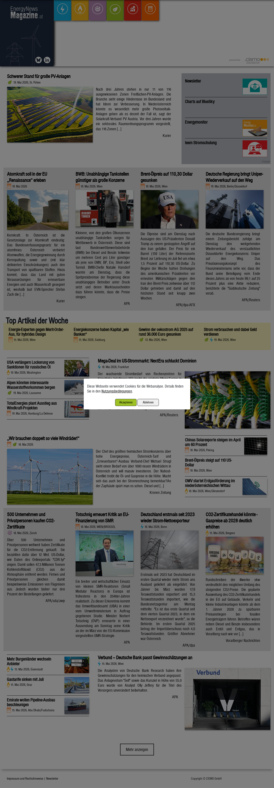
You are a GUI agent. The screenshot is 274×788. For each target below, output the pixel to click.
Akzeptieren (126, 402)
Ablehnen (148, 402)
